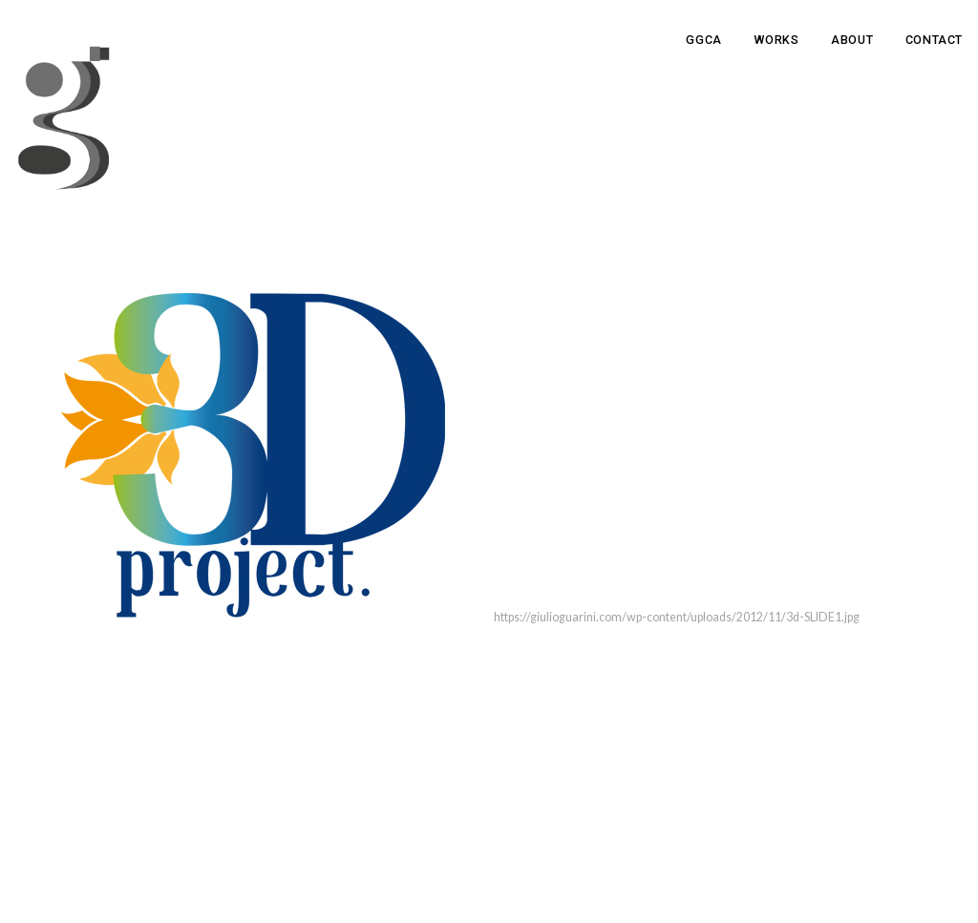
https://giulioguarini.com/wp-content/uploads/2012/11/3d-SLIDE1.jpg (677, 617)
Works (776, 39)
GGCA (703, 39)
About (852, 39)
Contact (934, 39)
